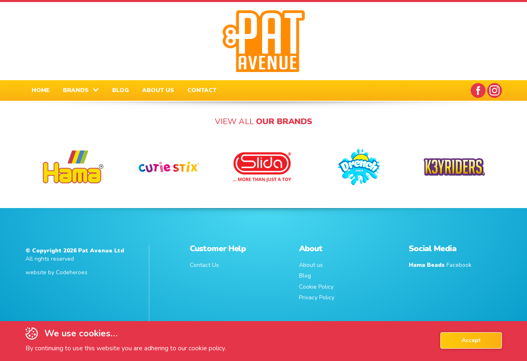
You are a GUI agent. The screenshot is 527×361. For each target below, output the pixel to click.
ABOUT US (158, 90)
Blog (305, 276)
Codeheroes (71, 272)
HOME (41, 90)
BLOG (120, 90)
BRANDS (76, 90)
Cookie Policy (316, 287)
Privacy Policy (316, 297)
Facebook (440, 265)
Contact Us (204, 265)
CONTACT (201, 90)
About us (311, 265)
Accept (471, 340)
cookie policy (207, 348)
